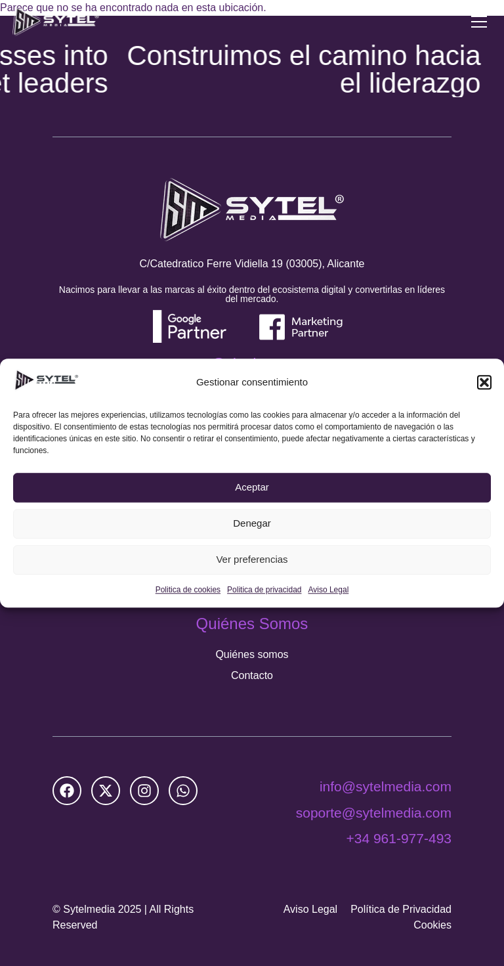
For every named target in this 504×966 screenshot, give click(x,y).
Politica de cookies (188, 589)
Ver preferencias (251, 559)
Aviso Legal (328, 589)
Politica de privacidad (264, 589)
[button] (484, 382)
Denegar (252, 523)
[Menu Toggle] (479, 22)
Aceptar (252, 487)
